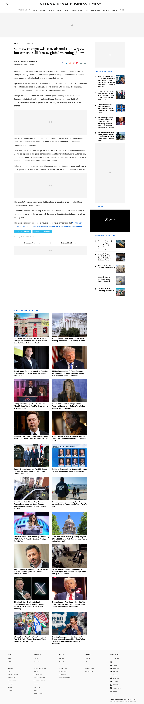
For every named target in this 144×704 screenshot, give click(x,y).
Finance (36, 671)
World (35, 10)
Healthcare (37, 665)
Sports (10, 687)
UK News (43, 10)
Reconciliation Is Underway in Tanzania (106, 290)
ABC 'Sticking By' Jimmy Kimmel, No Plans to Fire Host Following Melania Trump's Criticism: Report (31, 572)
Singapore (88, 665)
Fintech (36, 690)
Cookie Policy (63, 671)
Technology (11, 677)
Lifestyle (106, 10)
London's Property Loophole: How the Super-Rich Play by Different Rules (105, 257)
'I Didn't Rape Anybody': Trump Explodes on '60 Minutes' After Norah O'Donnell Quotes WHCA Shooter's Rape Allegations (69, 373)
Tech (86, 10)
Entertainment (95, 10)
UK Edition (123, 10)
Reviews (114, 10)
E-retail (36, 658)
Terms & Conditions (64, 665)
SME (66, 10)
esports (36, 684)
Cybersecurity (38, 674)
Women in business (39, 681)
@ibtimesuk (32, 61)
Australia (87, 658)
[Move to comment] (85, 63)
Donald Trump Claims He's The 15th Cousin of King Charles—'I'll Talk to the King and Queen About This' (30, 471)
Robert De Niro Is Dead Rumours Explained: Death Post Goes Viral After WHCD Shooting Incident (69, 439)
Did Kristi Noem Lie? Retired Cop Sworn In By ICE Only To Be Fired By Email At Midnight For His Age (31, 539)
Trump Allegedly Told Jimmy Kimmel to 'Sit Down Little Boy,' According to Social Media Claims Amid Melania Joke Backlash (68, 604)
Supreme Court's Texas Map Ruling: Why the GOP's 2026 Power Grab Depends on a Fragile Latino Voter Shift (69, 539)
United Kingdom (89, 668)
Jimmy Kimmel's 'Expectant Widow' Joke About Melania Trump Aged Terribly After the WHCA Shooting (31, 406)
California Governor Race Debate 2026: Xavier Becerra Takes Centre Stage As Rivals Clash (106, 108)
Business (59, 10)
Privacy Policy (63, 668)
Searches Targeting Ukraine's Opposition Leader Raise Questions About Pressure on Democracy (106, 245)
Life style (10, 684)
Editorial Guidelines (68, 243)
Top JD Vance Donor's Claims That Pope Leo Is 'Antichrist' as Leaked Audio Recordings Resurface (31, 373)
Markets (51, 10)
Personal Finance (76, 10)
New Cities (37, 687)
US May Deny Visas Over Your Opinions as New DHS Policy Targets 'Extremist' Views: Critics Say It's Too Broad (30, 639)
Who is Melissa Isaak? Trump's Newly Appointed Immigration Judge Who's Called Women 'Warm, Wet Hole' (68, 406)
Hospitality (37, 662)
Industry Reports (38, 693)
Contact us (62, 662)
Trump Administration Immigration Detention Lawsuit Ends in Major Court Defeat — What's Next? (69, 504)
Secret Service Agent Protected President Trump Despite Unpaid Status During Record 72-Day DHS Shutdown (69, 572)
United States (89, 671)
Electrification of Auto (40, 668)
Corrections (62, 674)
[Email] (81, 63)
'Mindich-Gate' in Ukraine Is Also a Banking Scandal (104, 279)
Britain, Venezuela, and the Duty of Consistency (106, 266)
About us (61, 658)
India (86, 662)
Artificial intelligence (39, 677)
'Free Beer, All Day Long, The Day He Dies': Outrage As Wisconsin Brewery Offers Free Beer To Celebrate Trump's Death (30, 341)
